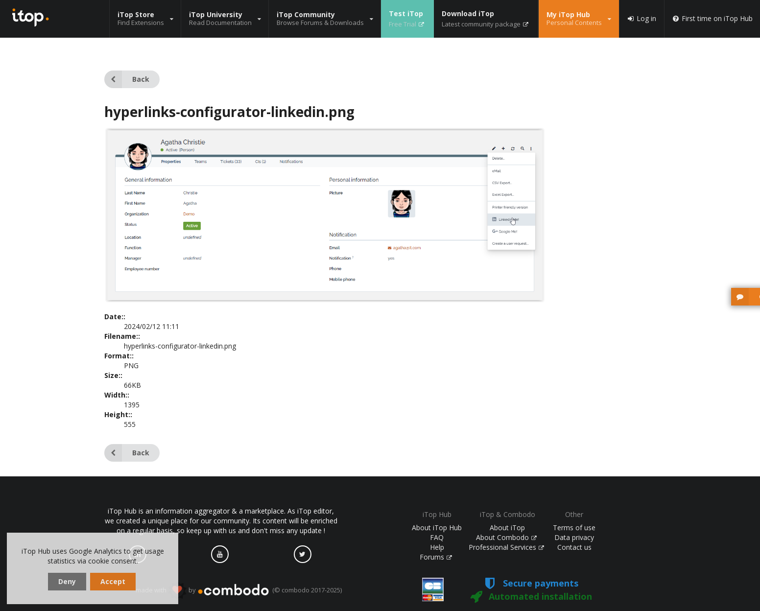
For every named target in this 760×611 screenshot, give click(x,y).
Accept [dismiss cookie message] (112, 581)
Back (126, 79)
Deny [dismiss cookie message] (67, 581)
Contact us (574, 547)
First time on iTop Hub (712, 18)
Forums (436, 557)
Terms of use (574, 527)
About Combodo (506, 537)
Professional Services (506, 547)
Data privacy (574, 537)
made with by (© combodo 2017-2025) (239, 590)
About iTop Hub (437, 527)
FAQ (437, 537)
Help (437, 547)
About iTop (507, 527)
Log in (641, 18)
